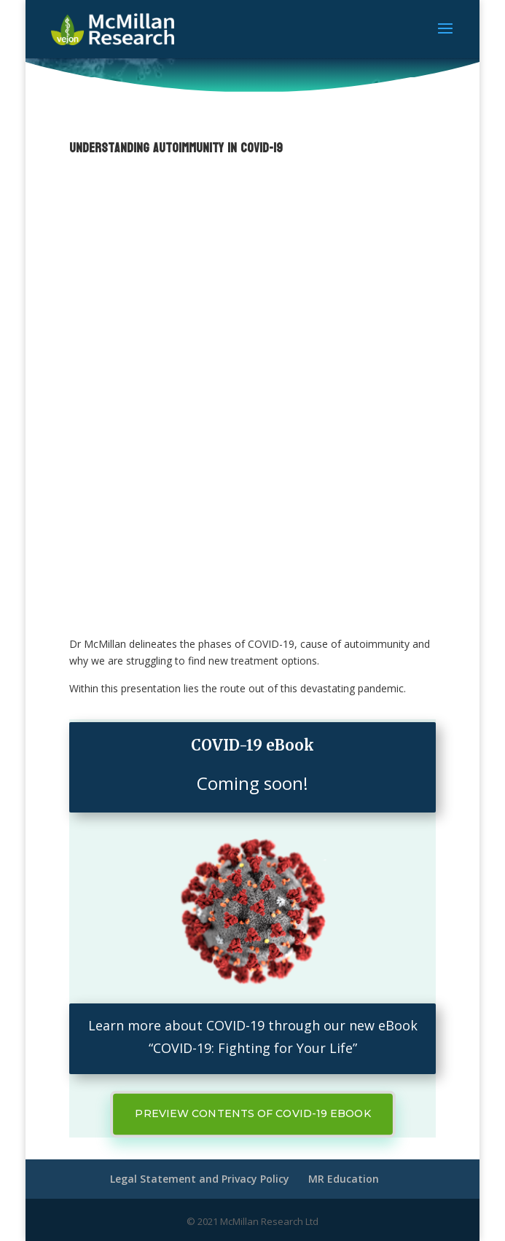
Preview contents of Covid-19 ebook (252, 1113)
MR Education (343, 1179)
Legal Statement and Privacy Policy (199, 1179)
